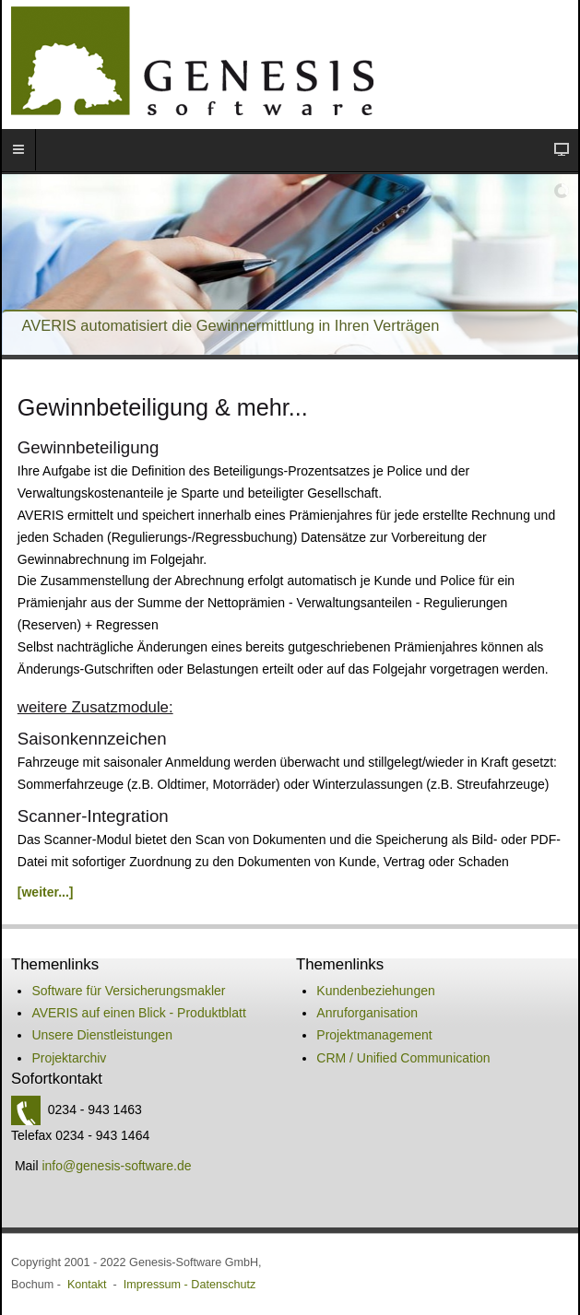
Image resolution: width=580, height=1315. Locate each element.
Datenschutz (223, 1284)
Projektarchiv (68, 1058)
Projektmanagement (374, 1034)
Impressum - (157, 1284)
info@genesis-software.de (116, 1165)
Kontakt (87, 1284)
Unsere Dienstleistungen (101, 1034)
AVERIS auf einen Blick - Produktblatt (138, 1012)
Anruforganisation (367, 1012)
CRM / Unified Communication (403, 1058)
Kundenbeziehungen (375, 990)
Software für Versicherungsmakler (128, 990)
